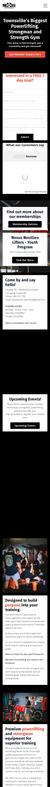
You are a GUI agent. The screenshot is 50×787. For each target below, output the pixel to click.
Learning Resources (18, 772)
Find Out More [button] (25, 209)
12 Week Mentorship (34, 775)
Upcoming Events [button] (25, 374)
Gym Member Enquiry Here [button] (25, 54)
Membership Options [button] (25, 173)
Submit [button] (25, 137)
